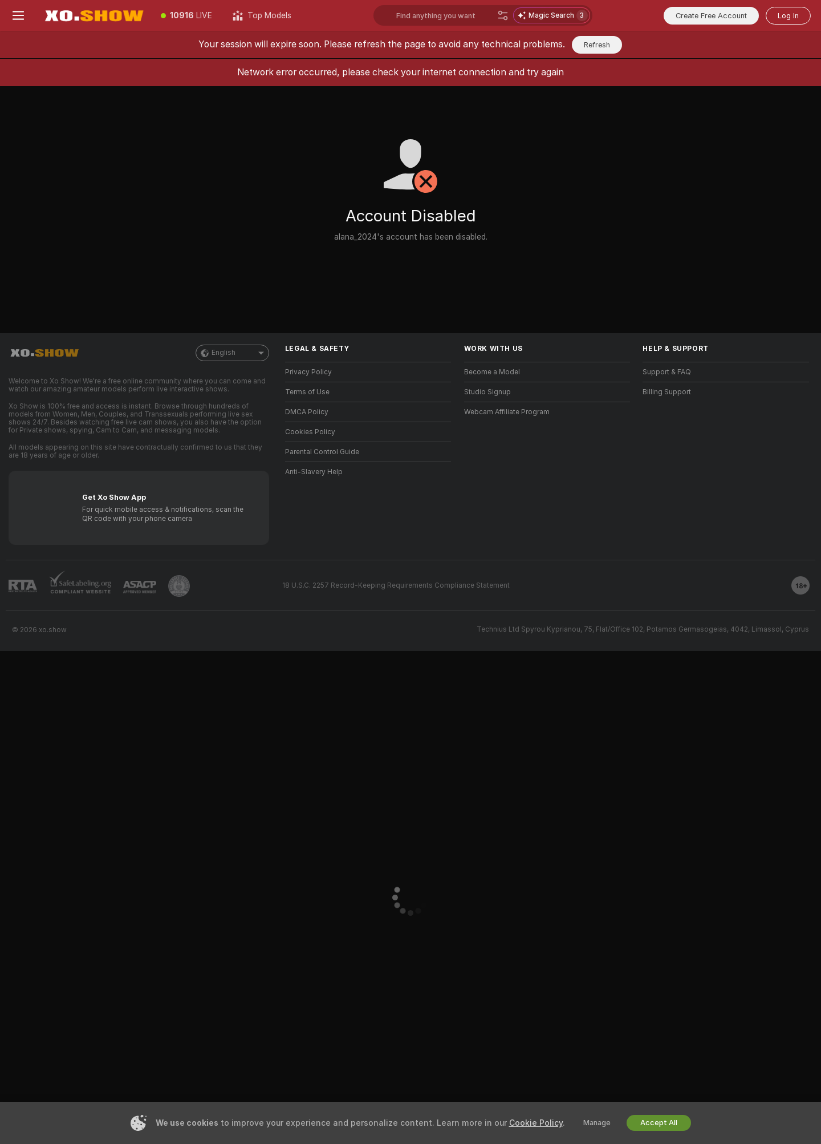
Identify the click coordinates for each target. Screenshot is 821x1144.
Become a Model (492, 372)
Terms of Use (307, 392)
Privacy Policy (308, 372)
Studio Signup (487, 392)
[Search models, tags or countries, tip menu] (444, 15)
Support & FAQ (667, 372)
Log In (788, 15)
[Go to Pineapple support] (179, 586)
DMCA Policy (306, 412)
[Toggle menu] (18, 15)
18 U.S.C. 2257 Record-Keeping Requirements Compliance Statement (396, 585)
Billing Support (667, 392)
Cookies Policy (310, 432)
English (232, 353)
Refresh (597, 45)
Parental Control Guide (322, 452)
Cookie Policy (536, 1122)
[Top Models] (262, 15)
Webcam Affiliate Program (507, 412)
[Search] (503, 15)
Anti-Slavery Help (314, 472)
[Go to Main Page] (93, 15)
